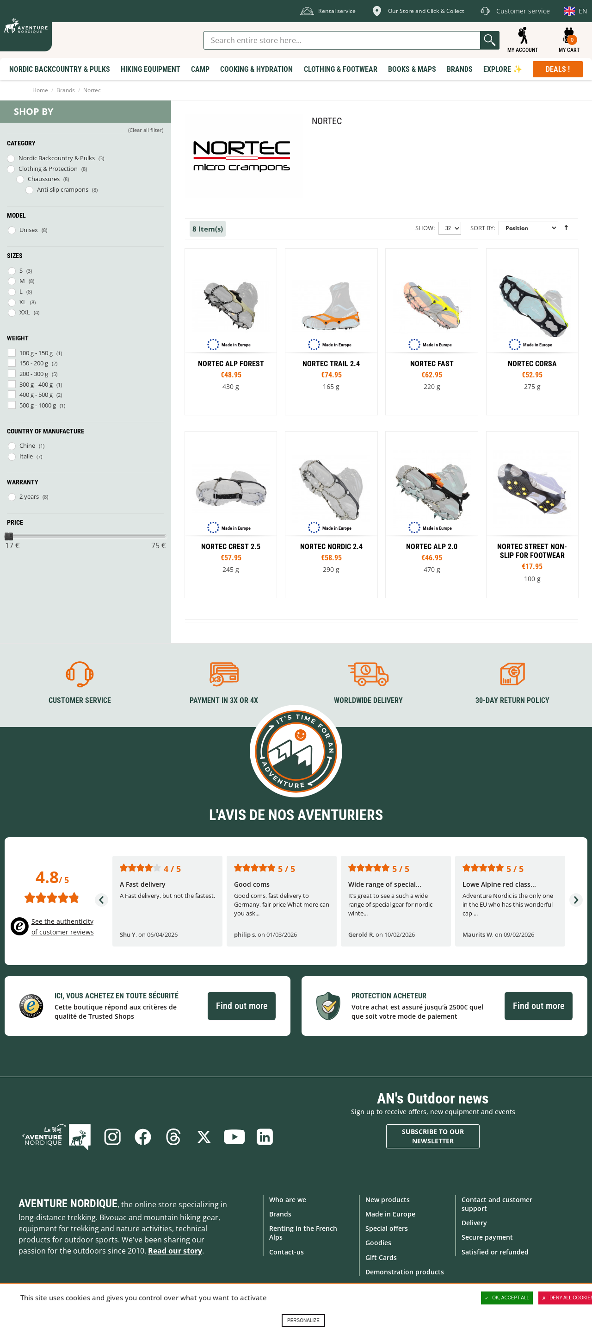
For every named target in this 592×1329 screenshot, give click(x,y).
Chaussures (44, 179)
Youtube (234, 1137)
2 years (29, 496)
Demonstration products (404, 1271)
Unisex (28, 230)
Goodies (378, 1242)
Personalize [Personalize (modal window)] (303, 1320)
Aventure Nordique (67, 1203)
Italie (26, 456)
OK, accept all (507, 1298)
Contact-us (286, 1252)
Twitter (204, 1137)
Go (490, 40)
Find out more (241, 1005)
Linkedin (265, 1137)
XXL (24, 312)
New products (387, 1199)
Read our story (175, 1251)
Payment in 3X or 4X (224, 700)
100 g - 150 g (36, 353)
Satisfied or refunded (495, 1252)
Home (40, 90)
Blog (56, 1137)
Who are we (287, 1199)
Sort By (481, 228)
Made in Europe (390, 1214)
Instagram (112, 1137)
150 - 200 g (33, 363)
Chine (27, 445)
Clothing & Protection (48, 168)
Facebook (142, 1137)
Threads (173, 1137)
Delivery (474, 1222)
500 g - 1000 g (37, 405)
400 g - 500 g (36, 394)
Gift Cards (381, 1257)
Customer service (80, 700)
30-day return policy (512, 700)
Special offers (386, 1228)
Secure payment (487, 1237)
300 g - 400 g (36, 384)
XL (22, 302)
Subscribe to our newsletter (433, 1136)
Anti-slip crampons (62, 189)
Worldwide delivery (368, 700)
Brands (65, 90)
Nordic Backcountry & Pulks (56, 158)
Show (424, 228)
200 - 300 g (33, 374)
